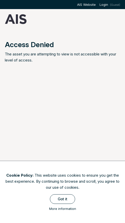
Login (104, 5)
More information (62, 209)
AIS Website (86, 5)
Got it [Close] (62, 199)
